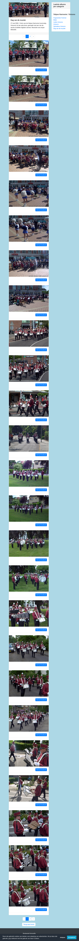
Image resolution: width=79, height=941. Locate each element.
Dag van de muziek (59, 28)
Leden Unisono (58, 22)
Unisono (56, 24)
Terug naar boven (28, 924)
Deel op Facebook (41, 70)
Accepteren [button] (71, 937)
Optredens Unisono (59, 26)
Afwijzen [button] (62, 937)
